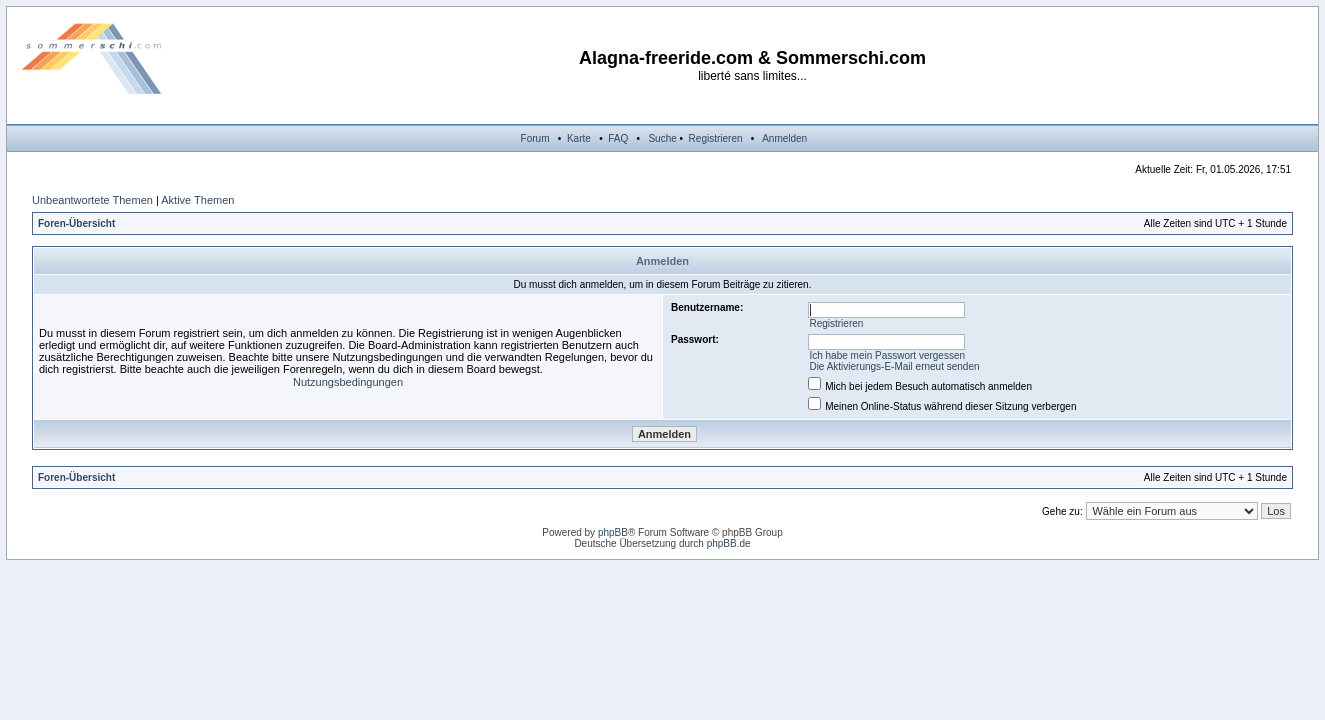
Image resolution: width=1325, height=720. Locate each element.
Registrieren (716, 138)
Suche (662, 138)
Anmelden (784, 138)
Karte (579, 138)
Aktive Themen (197, 200)
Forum (535, 138)
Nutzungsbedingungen (348, 382)
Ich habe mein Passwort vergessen (887, 355)
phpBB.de (729, 543)
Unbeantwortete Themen (92, 200)
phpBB (613, 532)
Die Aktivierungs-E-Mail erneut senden (894, 366)
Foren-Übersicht (76, 223)
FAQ (618, 138)
